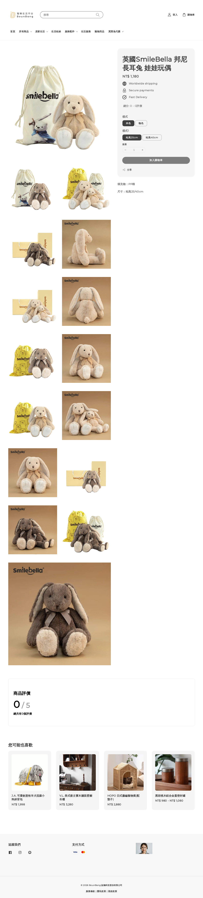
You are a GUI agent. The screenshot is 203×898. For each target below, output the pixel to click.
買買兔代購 (114, 31)
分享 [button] (127, 169)
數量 (124, 144)
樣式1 (125, 130)
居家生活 (40, 31)
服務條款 (90, 891)
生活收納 (56, 31)
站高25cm (132, 137)
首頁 (12, 31)
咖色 (141, 123)
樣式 (125, 116)
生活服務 (86, 31)
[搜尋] (97, 14)
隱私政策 (101, 891)
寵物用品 (99, 31)
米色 (128, 123)
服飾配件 (69, 31)
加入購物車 (156, 160)
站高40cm (152, 137)
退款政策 (112, 891)
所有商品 (24, 31)
